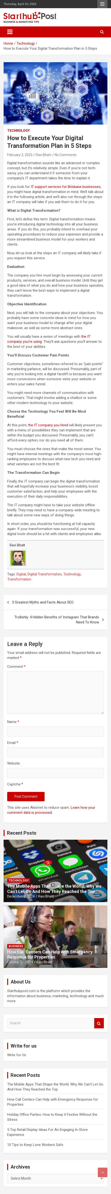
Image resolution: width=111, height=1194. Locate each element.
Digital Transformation (45, 574)
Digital (21, 574)
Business (16, 946)
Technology (18, 131)
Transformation (19, 579)
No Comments (65, 155)
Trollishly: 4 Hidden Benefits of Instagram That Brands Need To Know (56, 619)
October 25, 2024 (20, 962)
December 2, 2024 (21, 896)
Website (13, 763)
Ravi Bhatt (43, 155)
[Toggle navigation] (10, 31)
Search (99, 1023)
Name (13, 722)
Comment (16, 666)
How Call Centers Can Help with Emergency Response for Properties (50, 954)
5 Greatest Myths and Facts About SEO (43, 602)
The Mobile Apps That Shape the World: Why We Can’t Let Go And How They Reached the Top (54, 889)
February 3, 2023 (19, 155)
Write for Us (16, 1055)
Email (12, 743)
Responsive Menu (102, 4)
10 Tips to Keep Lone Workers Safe (35, 1145)
